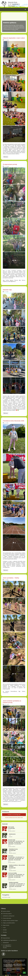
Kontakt (5, 929)
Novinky (5, 932)
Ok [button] (24, 972)
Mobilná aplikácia (9, 23)
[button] (25, 9)
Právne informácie (7, 918)
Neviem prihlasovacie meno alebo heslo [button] (14, 817)
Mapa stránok (6, 925)
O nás (4, 927)
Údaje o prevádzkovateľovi (9, 923)
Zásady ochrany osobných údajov (10, 920)
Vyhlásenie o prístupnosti (8, 916)
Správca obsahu (6, 911)
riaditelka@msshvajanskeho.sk (10, 940)
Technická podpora (7, 913)
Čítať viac (6, 157)
